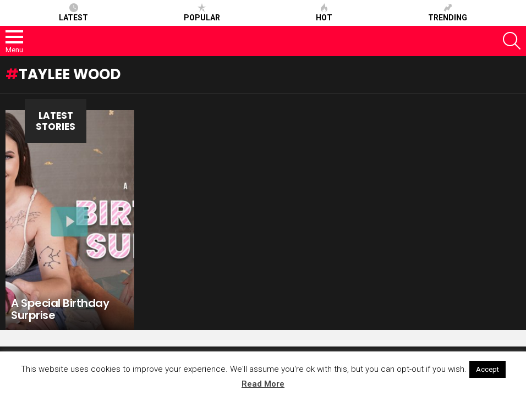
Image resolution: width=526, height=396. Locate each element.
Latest (73, 12)
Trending (447, 12)
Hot (324, 12)
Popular (202, 12)
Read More (263, 384)
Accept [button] (487, 369)
